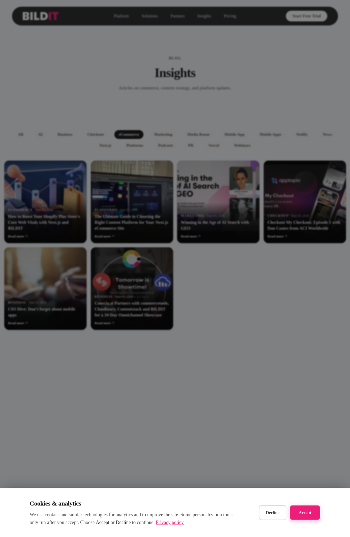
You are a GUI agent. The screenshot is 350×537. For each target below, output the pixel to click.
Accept (305, 512)
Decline (272, 512)
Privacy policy (170, 522)
